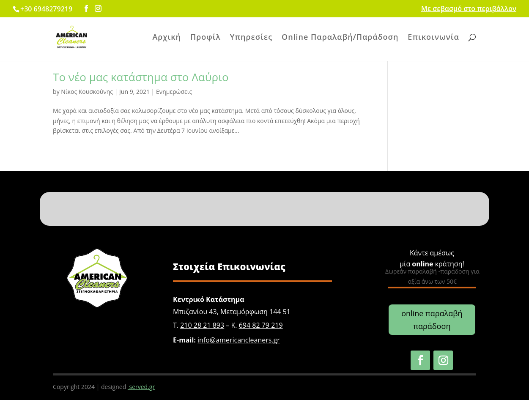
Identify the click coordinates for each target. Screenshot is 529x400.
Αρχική (166, 38)
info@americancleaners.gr (238, 340)
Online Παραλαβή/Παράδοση (340, 38)
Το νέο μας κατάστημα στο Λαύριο (141, 77)
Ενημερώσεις (174, 92)
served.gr (141, 387)
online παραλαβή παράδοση (431, 320)
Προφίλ (205, 38)
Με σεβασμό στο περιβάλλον (468, 9)
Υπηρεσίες (251, 38)
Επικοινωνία (433, 38)
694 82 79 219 (261, 325)
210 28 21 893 (202, 325)
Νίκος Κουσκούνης (87, 92)
